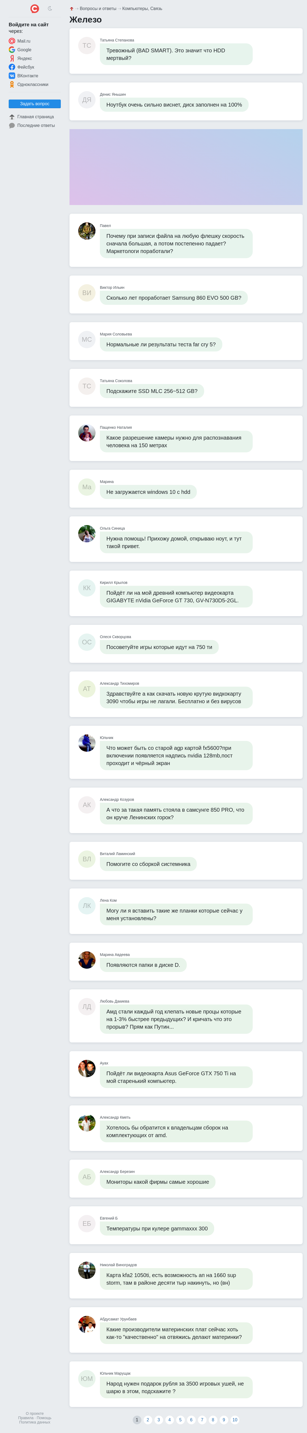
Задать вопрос (34, 103)
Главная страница (31, 117)
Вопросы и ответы (98, 8)
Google (20, 49)
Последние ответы (32, 125)
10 (235, 1420)
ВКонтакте (23, 75)
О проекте (35, 1413)
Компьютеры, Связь (142, 8)
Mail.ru (19, 41)
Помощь (44, 1418)
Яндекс (20, 58)
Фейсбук (21, 67)
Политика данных (34, 1422)
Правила (26, 1418)
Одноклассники (28, 84)
